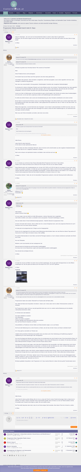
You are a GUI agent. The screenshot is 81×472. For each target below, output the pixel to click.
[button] (14, 13)
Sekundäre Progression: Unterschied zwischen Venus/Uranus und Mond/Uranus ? (29, 434)
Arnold (8, 451)
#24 (76, 160)
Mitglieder (30, 13)
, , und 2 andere (25, 118)
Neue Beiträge (6, 15)
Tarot (29, 20)
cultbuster (73, 447)
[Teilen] (74, 34)
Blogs (24, 13)
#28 (76, 287)
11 (20, 451)
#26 (76, 200)
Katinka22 (8, 447)
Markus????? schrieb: (20, 57)
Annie (8, 443)
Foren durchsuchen (14, 15)
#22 (76, 54)
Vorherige (6, 32)
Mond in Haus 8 (11, 442)
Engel (64, 20)
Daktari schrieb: (19, 203)
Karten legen (34, 20)
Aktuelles (11, 13)
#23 (76, 122)
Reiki (11, 21)
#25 (76, 183)
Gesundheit (48, 13)
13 (23, 451)
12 (22, 451)
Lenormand (23, 20)
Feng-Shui (40, 20)
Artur (74, 439)
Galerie (18, 13)
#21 (76, 34)
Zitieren (75, 45)
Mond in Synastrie (12, 446)
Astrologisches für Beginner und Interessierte (19, 450)
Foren (5, 13)
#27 (76, 260)
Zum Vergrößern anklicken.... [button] (46, 390)
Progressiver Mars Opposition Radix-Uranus (19, 438)
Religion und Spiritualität (57, 20)
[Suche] (75, 13)
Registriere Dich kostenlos (10, 23)
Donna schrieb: (19, 124)
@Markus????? (19, 191)
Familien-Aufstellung (71, 20)
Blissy (74, 451)
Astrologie (17, 20)
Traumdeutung (47, 20)
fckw (8, 439)
